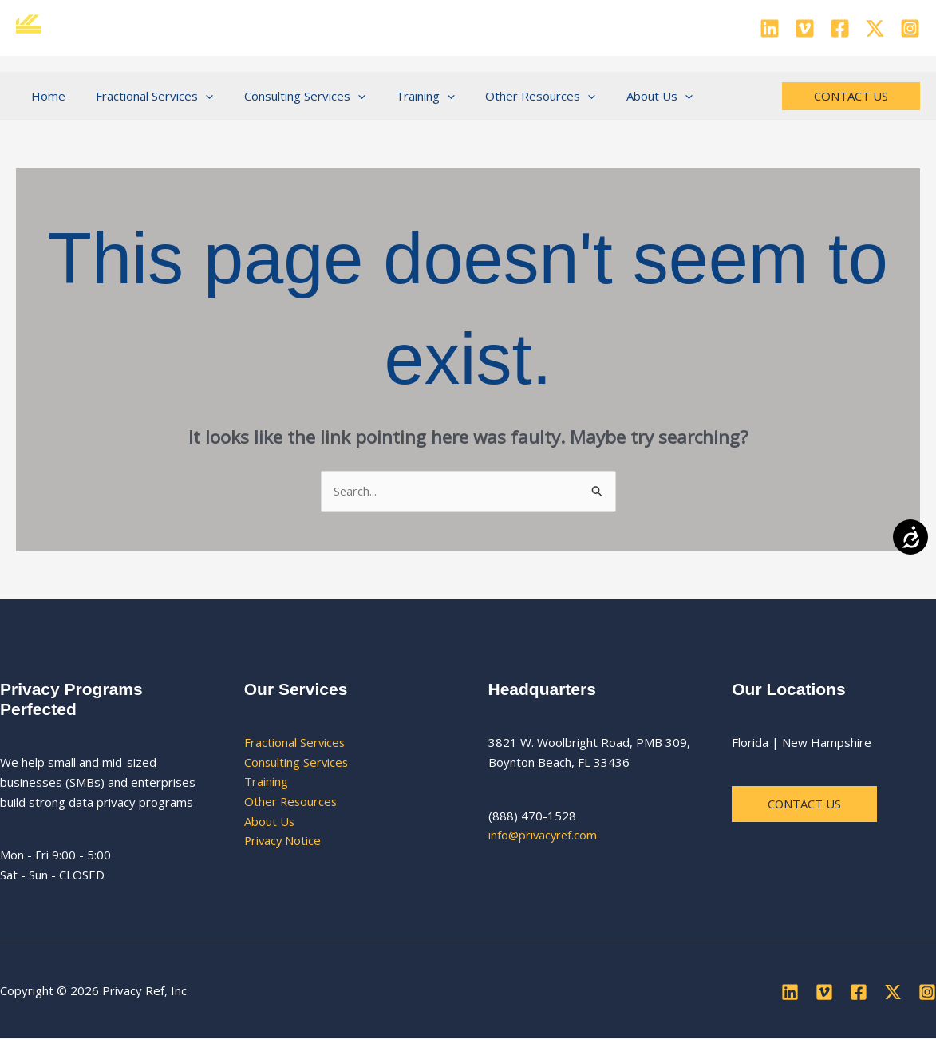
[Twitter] (875, 28)
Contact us (805, 804)
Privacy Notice (283, 841)
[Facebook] (840, 28)
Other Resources (291, 802)
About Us (269, 821)
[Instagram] (910, 28)
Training (266, 782)
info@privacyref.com (544, 835)
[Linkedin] (770, 28)
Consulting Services (297, 762)
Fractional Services (295, 742)
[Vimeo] (805, 28)
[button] (195, 96)
